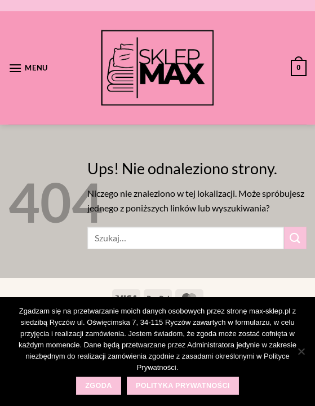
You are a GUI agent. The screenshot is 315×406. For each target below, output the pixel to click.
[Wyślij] (295, 238)
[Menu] (28, 68)
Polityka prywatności (183, 386)
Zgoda (98, 386)
